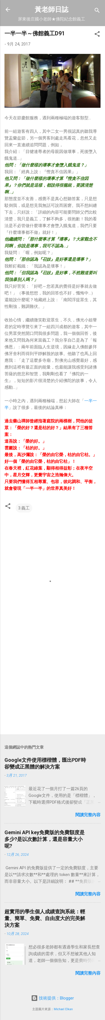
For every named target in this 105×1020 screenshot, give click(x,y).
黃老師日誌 (51, 9)
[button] (97, 35)
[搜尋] (97, 11)
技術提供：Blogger (52, 998)
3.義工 (24, 508)
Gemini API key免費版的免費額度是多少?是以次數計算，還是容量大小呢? (44, 839)
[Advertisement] (52, 686)
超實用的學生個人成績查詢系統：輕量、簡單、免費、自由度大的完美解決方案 (44, 918)
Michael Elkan (63, 1009)
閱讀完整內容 (88, 814)
